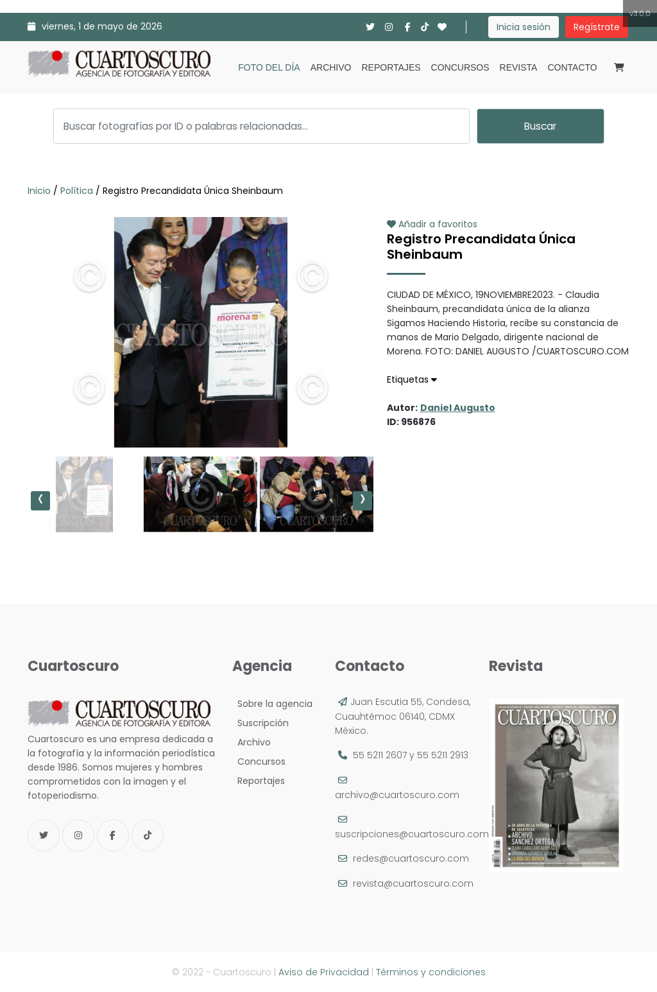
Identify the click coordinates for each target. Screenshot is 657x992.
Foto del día (269, 67)
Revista (519, 67)
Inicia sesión (523, 27)
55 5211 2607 (380, 755)
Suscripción (260, 723)
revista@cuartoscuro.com (413, 883)
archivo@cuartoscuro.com (397, 794)
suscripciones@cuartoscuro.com (412, 834)
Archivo (331, 67)
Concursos (460, 67)
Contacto (572, 67)
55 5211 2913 (442, 755)
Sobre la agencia (272, 703)
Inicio (40, 190)
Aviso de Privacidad (323, 972)
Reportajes (391, 67)
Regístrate (597, 27)
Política (76, 190)
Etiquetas (412, 379)
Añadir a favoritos (432, 224)
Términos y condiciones (431, 972)
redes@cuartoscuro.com (411, 858)
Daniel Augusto (457, 407)
